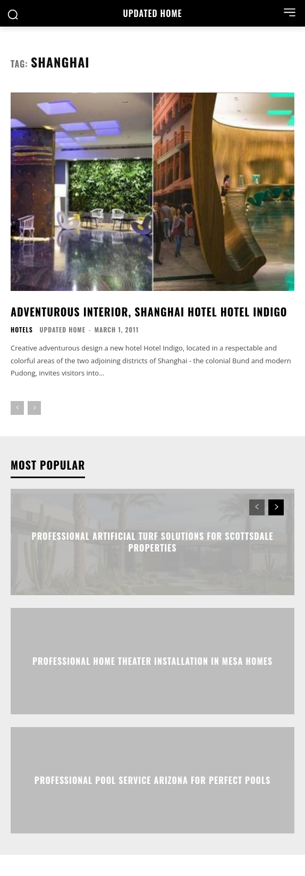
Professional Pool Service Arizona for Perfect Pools (152, 779)
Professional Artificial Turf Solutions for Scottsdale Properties (153, 541)
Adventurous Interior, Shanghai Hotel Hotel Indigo (149, 312)
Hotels (22, 330)
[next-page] (276, 507)
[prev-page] (17, 408)
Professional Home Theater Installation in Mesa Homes (152, 660)
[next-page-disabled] (34, 408)
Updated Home (63, 329)
